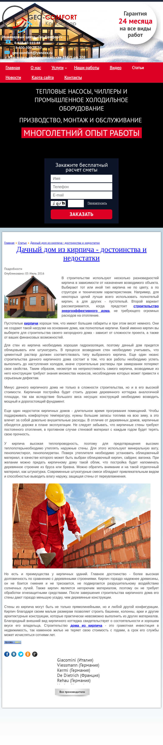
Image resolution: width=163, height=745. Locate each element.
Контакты (73, 77)
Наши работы (86, 67)
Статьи (138, 67)
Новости (13, 77)
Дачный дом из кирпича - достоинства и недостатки (81, 253)
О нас (36, 67)
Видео (115, 67)
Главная (13, 67)
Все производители (72, 692)
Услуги (57, 67)
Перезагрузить (97, 203)
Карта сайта (43, 77)
